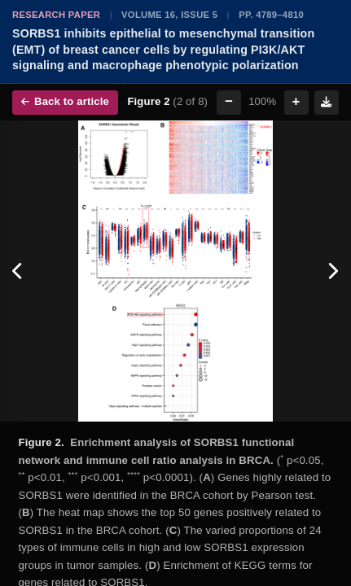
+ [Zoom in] (296, 101)
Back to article (65, 101)
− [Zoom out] (229, 101)
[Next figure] (332, 271)
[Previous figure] (18, 271)
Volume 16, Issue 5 (169, 15)
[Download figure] (326, 102)
